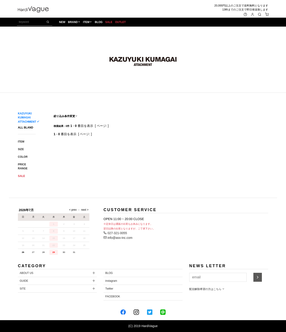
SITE (23, 288)
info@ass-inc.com (117, 238)
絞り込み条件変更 (66, 116)
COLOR (22, 156)
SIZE (21, 149)
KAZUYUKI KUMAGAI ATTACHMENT (27, 117)
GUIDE (24, 280)
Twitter (109, 288)
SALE (109, 22)
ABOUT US (26, 273)
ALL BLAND (25, 127)
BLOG (99, 22)
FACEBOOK (112, 296)
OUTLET (121, 22)
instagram (111, 280)
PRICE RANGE (22, 166)
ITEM (87, 22)
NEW (63, 22)
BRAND (73, 22)
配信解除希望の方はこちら (207, 289)
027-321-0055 (115, 233)
